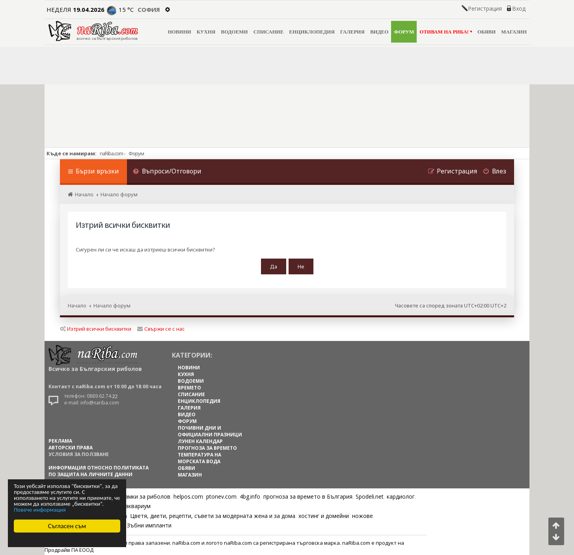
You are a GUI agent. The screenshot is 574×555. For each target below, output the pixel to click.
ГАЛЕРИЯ (352, 32)
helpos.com (188, 494)
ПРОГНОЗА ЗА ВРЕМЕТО (207, 445)
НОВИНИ (179, 32)
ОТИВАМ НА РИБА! (445, 32)
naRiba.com (111, 153)
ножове (362, 513)
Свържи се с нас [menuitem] (161, 326)
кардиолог (401, 494)
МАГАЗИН (514, 32)
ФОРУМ (404, 32)
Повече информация (40, 510)
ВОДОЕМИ (234, 32)
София (149, 9)
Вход (519, 9)
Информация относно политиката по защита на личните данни (98, 468)
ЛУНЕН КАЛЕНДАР (200, 439)
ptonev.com (221, 494)
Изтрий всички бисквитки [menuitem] (95, 326)
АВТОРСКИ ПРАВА (70, 445)
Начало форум (111, 303)
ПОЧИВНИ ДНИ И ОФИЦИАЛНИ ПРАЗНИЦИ (210, 429)
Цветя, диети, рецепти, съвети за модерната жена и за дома (212, 513)
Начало (77, 303)
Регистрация (485, 9)
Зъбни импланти (149, 523)
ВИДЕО (379, 32)
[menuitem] (167, 172)
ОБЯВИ (486, 32)
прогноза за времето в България (307, 494)
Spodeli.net (370, 494)
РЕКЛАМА (60, 438)
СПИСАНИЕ (268, 32)
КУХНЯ (206, 32)
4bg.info (250, 494)
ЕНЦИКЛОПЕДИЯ (311, 32)
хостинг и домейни (323, 513)
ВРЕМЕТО (189, 385)
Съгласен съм (67, 526)
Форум (136, 153)
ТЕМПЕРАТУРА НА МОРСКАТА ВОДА (199, 455)
